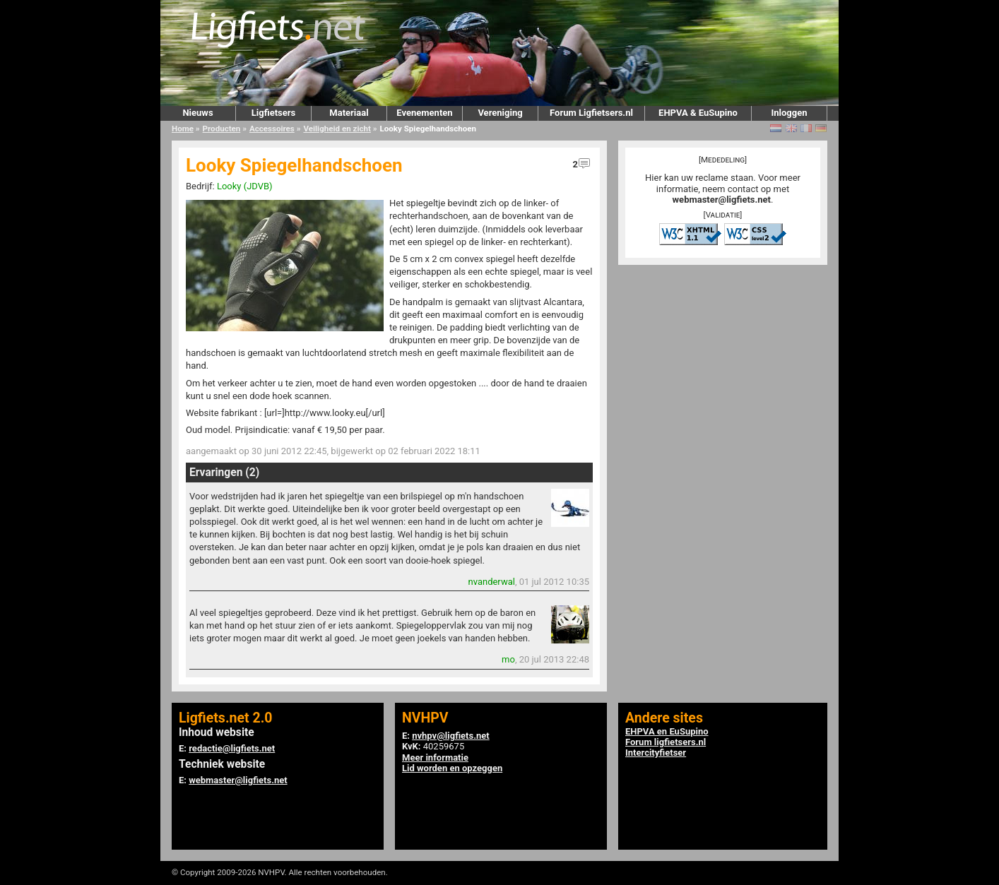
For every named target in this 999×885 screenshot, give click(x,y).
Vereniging (500, 112)
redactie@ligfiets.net (232, 748)
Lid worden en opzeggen (452, 768)
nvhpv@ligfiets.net (450, 735)
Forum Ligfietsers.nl (591, 112)
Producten (222, 128)
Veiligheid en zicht (336, 128)
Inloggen (789, 112)
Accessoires (272, 128)
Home (183, 128)
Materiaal (348, 112)
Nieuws (197, 112)
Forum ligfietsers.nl (665, 742)
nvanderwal (491, 581)
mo (508, 659)
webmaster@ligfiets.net (722, 199)
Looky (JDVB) (245, 186)
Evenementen (424, 112)
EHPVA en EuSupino (667, 731)
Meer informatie (435, 757)
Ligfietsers (273, 112)
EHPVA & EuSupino (698, 112)
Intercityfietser (655, 752)
